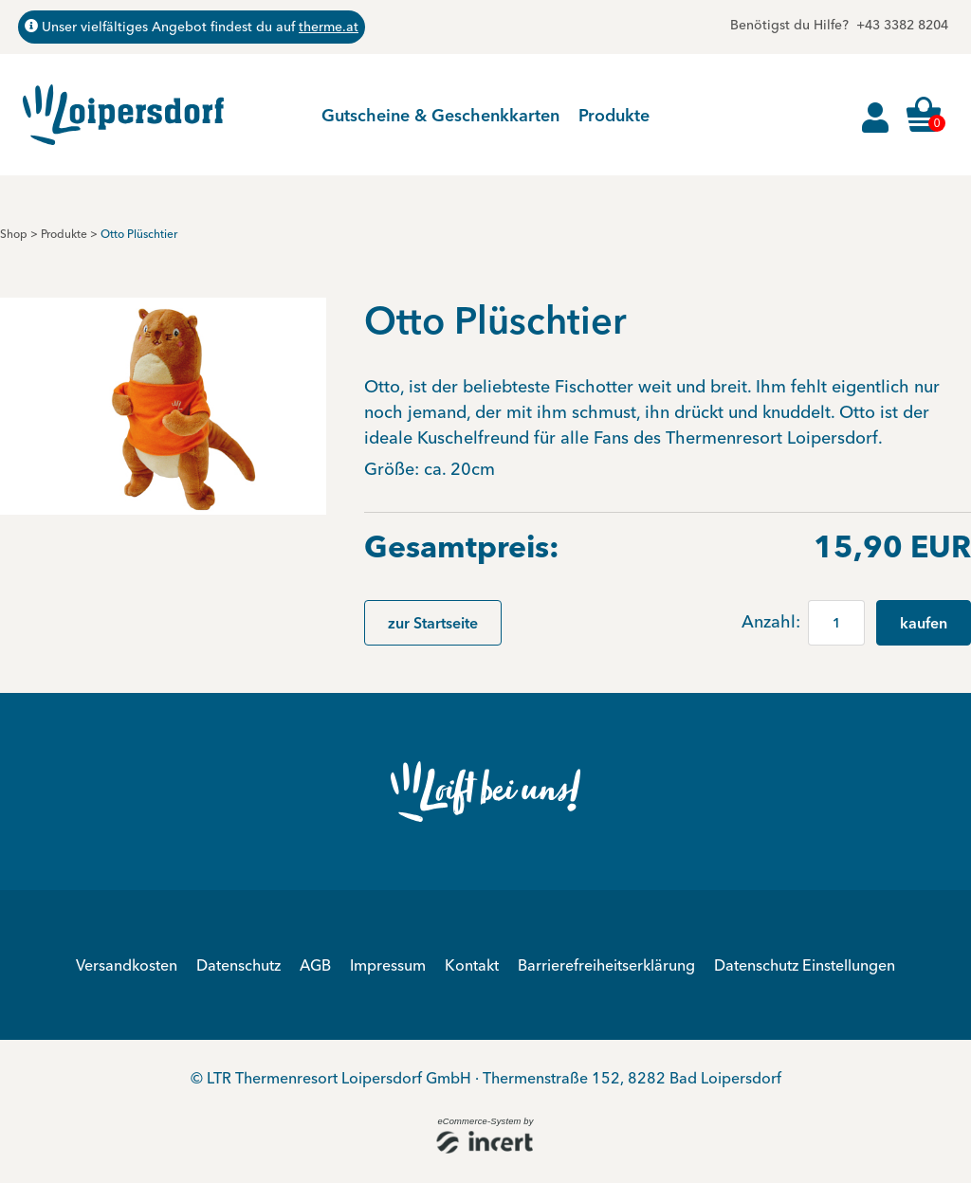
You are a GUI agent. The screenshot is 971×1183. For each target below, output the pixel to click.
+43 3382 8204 (902, 24)
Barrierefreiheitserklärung (606, 965)
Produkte (614, 115)
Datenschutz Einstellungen (804, 965)
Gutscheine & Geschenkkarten (440, 115)
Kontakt (472, 965)
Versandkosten (126, 965)
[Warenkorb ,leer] (925, 114)
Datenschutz (238, 965)
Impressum (388, 965)
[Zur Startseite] (123, 114)
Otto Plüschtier (139, 234)
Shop (13, 234)
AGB (315, 965)
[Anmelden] (875, 114)
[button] (163, 404)
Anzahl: (773, 621)
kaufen (923, 622)
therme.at (328, 26)
